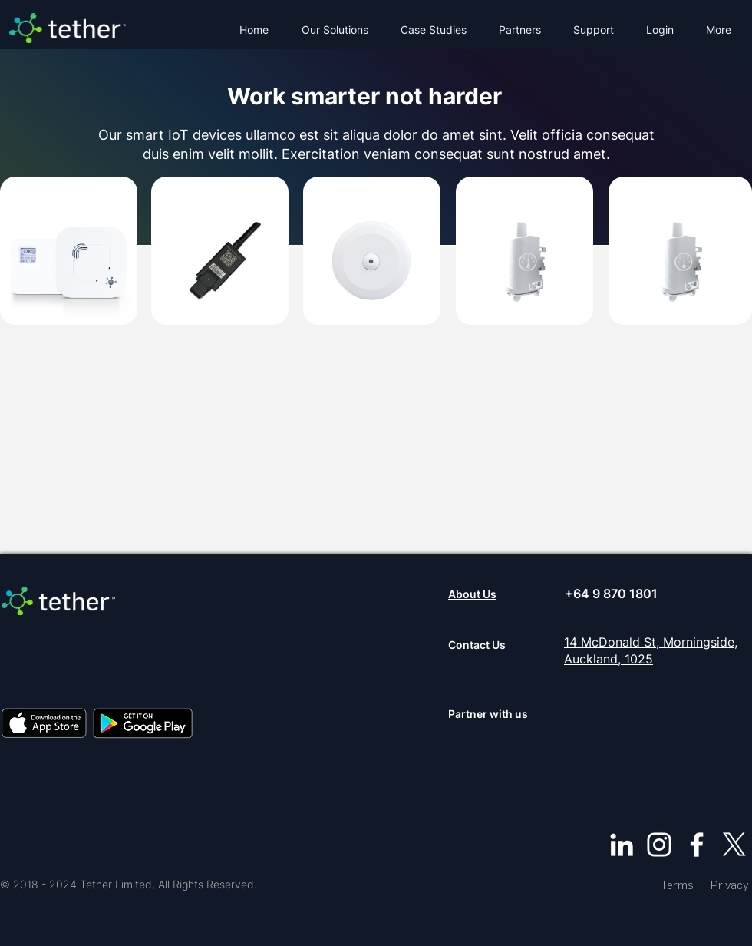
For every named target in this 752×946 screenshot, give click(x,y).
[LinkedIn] (621, 845)
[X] (734, 845)
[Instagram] (659, 845)
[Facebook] (697, 845)
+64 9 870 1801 (611, 593)
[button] (339, 30)
